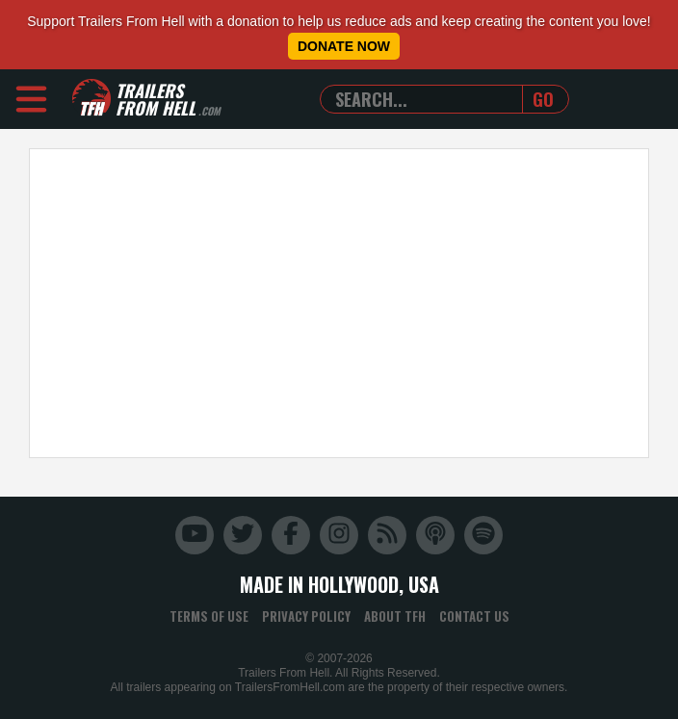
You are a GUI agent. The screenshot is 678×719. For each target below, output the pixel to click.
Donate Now (344, 46)
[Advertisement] (339, 303)
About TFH (395, 616)
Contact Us (474, 616)
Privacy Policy (306, 616)
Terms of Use (209, 616)
